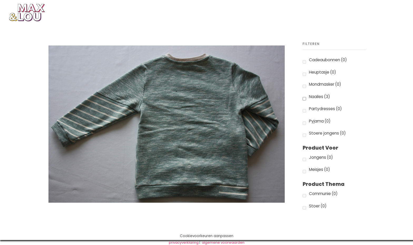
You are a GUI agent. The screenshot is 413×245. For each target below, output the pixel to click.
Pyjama (320, 121)
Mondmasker (325, 84)
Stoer (318, 206)
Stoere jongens (327, 133)
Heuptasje (322, 72)
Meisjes (319, 169)
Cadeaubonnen (328, 60)
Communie (323, 193)
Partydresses (325, 108)
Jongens (321, 157)
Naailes (319, 96)
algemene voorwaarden (223, 242)
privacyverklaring (184, 242)
